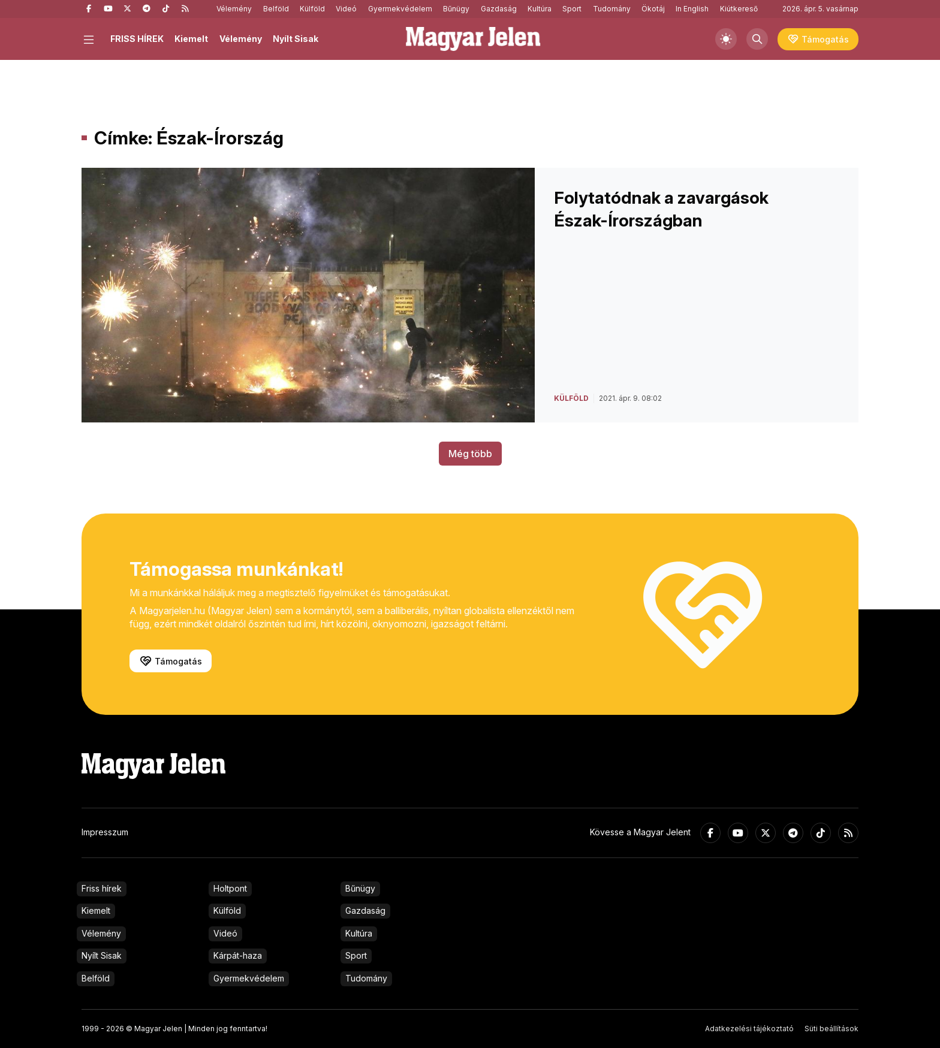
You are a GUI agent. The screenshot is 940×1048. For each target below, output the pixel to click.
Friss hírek (102, 888)
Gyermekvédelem (400, 8)
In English (692, 8)
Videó (346, 8)
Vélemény (234, 8)
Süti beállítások (831, 1028)
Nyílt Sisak (295, 39)
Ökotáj (653, 8)
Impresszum (105, 832)
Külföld (312, 8)
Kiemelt (191, 39)
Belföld (276, 8)
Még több (470, 454)
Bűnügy (456, 8)
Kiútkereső (739, 8)
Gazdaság (499, 8)
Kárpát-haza (237, 955)
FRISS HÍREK (137, 39)
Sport (572, 8)
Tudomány (612, 8)
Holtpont (230, 888)
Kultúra (540, 8)
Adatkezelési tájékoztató (749, 1028)
